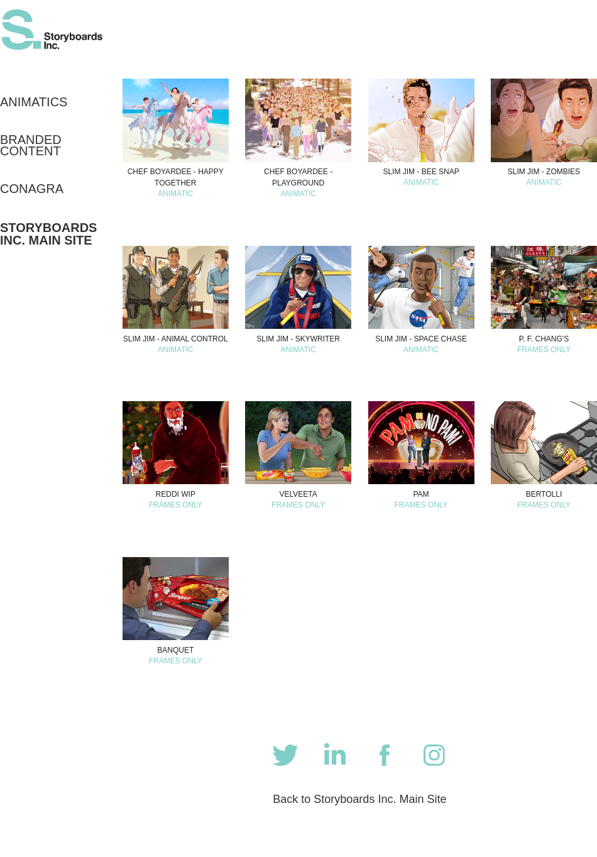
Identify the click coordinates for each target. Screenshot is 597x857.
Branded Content (31, 145)
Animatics (33, 102)
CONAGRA (31, 189)
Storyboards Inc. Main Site (48, 234)
